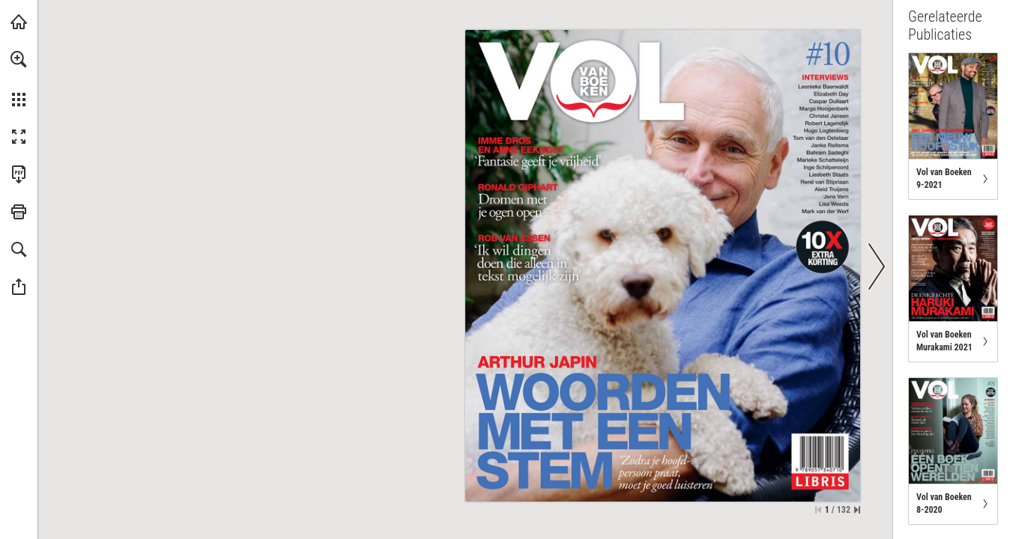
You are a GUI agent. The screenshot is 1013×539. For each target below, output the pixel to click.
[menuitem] (18, 78)
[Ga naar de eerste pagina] (818, 510)
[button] (18, 59)
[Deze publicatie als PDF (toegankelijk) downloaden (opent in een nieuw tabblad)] (18, 174)
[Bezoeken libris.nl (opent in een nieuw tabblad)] (18, 21)
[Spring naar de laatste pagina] (857, 510)
